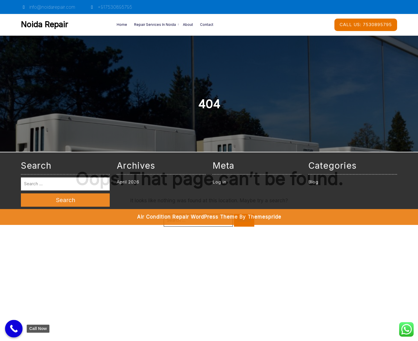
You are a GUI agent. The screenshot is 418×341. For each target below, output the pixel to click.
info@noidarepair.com (48, 7)
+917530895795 (110, 7)
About (188, 24)
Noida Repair (44, 24)
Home (122, 24)
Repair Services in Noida (155, 24)
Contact (206, 24)
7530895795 (366, 24)
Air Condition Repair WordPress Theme (187, 166)
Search (244, 220)
